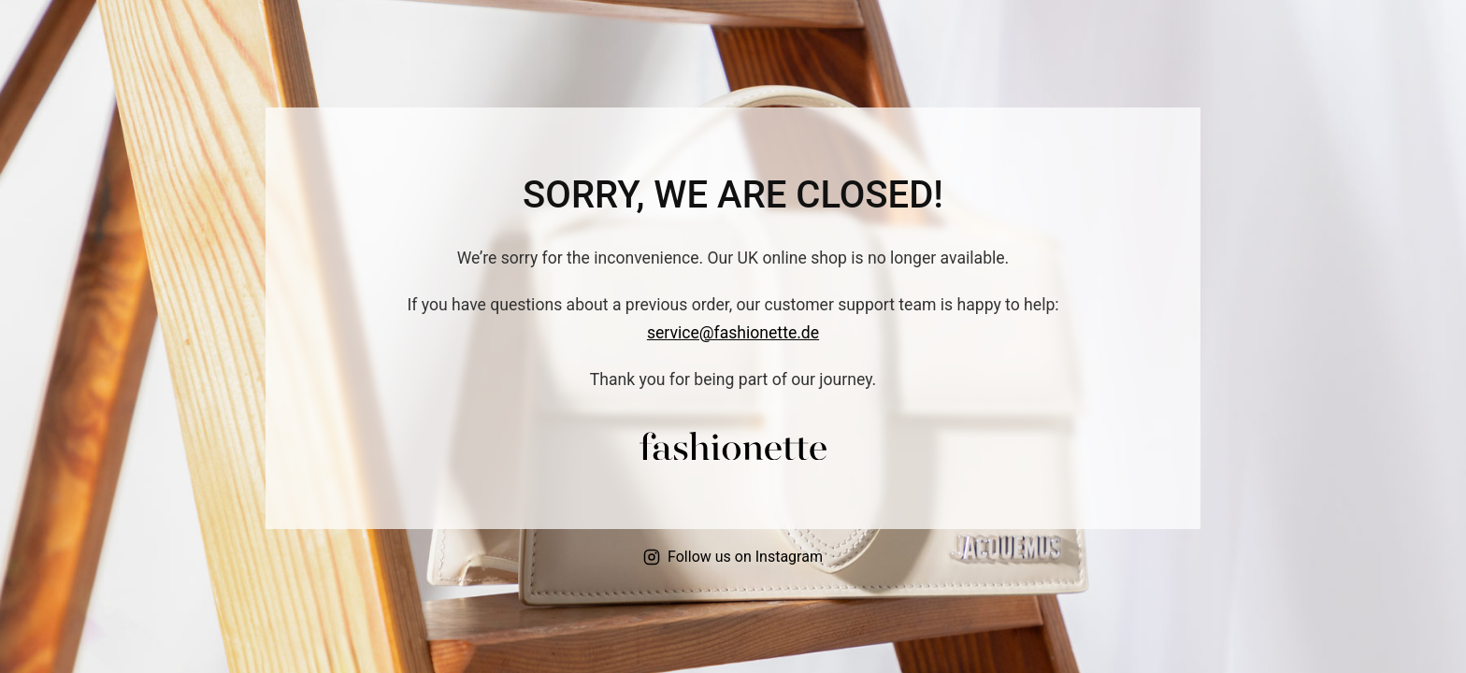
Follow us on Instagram (733, 557)
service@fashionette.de (733, 332)
